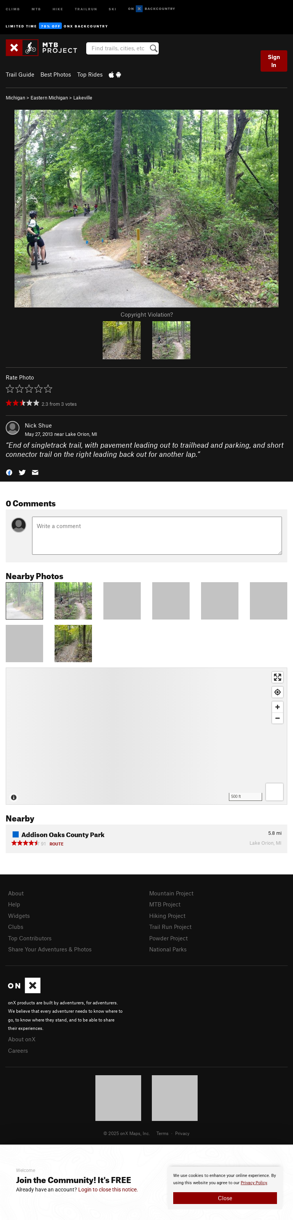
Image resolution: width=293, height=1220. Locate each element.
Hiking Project (167, 915)
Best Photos (55, 74)
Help (14, 904)
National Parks (168, 949)
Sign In (274, 60)
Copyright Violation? (147, 314)
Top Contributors (30, 938)
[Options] (274, 792)
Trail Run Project (170, 926)
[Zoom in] (277, 706)
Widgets (19, 915)
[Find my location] (277, 692)
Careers (18, 1050)
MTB (36, 8)
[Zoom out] (277, 718)
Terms (162, 1133)
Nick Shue (38, 425)
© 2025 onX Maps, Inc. (126, 1133)
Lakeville (82, 97)
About (16, 893)
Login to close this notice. (108, 1189)
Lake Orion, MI (81, 434)
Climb (13, 8)
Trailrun (86, 8)
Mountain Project (171, 893)
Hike (58, 8)
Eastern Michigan (49, 97)
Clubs (15, 926)
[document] (225, 1188)
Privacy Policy (254, 1182)
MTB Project (164, 904)
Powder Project (168, 938)
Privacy (182, 1133)
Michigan (15, 97)
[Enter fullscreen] (277, 677)
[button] (9, 472)
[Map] (146, 736)
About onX (21, 1039)
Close (225, 1197)
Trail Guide (20, 74)
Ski (113, 8)
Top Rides (90, 74)
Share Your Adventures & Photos (50, 949)
